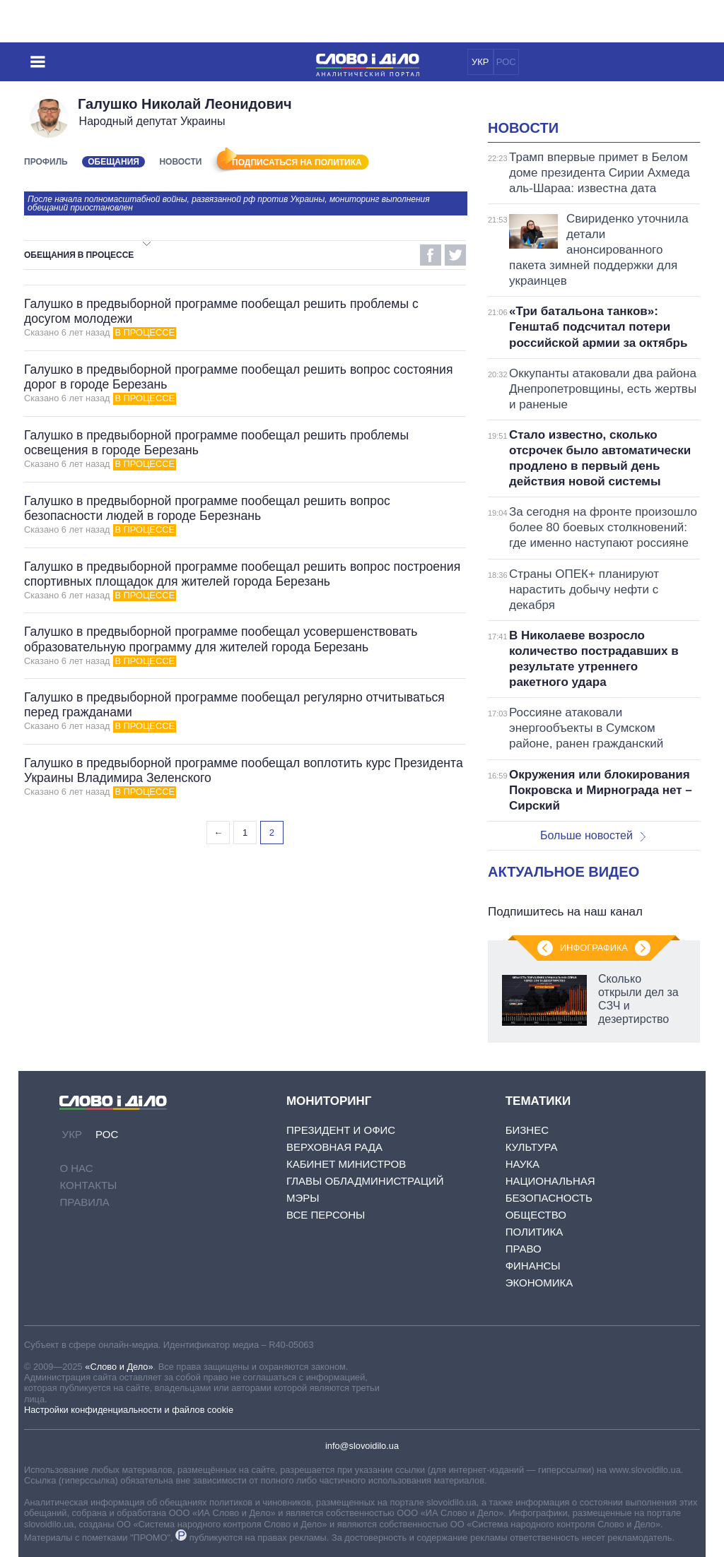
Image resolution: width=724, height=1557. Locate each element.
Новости (180, 162)
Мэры (303, 1198)
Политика (535, 1232)
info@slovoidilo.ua (362, 1445)
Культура (532, 1147)
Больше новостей (593, 835)
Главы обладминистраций (365, 1181)
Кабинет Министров (346, 1164)
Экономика (539, 1283)
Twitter (455, 255)
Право (524, 1249)
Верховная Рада (334, 1147)
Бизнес (527, 1130)
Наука (522, 1164)
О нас (76, 1168)
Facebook (430, 255)
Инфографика (594, 947)
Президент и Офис (340, 1130)
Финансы (533, 1266)
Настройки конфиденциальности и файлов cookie (128, 1409)
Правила (84, 1202)
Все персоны (325, 1215)
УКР (480, 61)
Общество (536, 1215)
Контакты (88, 1185)
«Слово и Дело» (119, 1366)
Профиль (46, 162)
